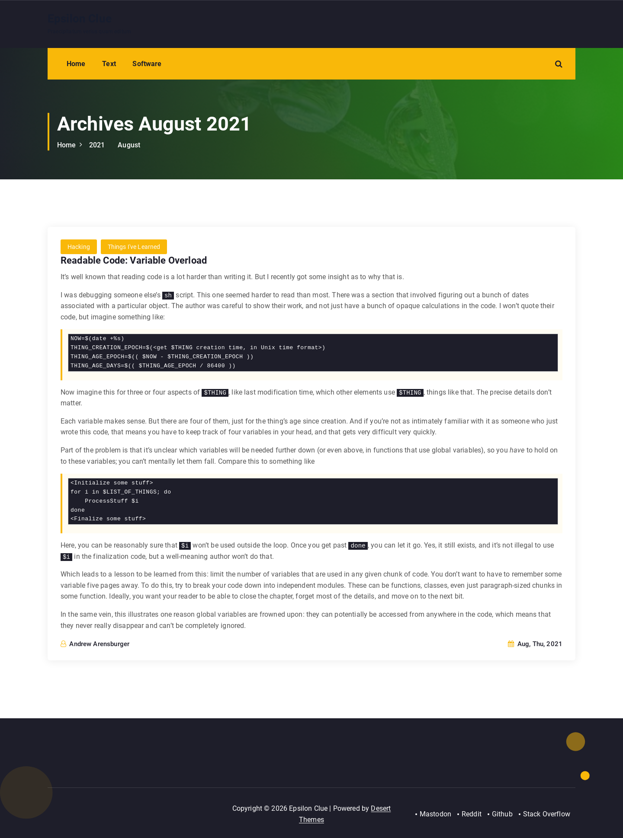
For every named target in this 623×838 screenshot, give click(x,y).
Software (146, 64)
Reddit (471, 814)
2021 (97, 145)
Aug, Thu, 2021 (535, 644)
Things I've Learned (134, 247)
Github (502, 814)
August (129, 145)
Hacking (78, 247)
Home (76, 64)
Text (109, 64)
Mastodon (435, 814)
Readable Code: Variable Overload (134, 260)
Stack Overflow (546, 814)
